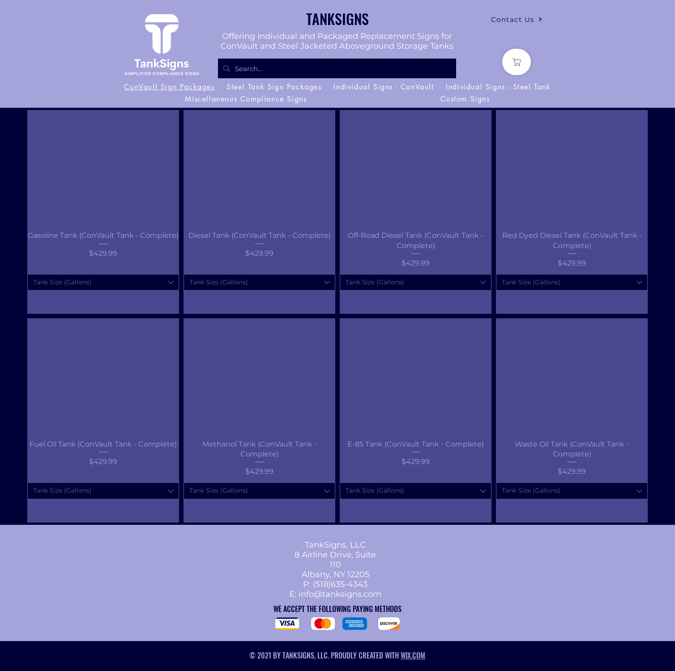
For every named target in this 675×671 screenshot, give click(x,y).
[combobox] (103, 282)
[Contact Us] (516, 19)
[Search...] (336, 68)
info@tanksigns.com (340, 594)
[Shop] (516, 62)
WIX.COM (413, 655)
